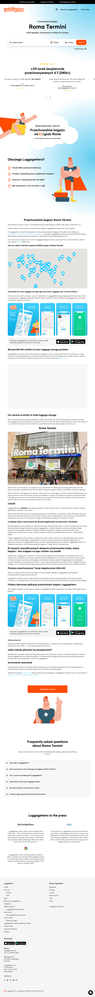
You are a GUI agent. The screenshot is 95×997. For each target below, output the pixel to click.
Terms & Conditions (10, 929)
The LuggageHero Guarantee (15, 915)
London (51, 893)
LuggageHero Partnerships (15, 909)
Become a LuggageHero (69, 9)
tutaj (26, 646)
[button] (90, 992)
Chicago (52, 890)
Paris (50, 898)
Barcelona (52, 887)
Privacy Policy (8, 926)
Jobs (7, 895)
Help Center (8, 912)
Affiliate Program (9, 907)
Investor (8, 893)
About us (7, 890)
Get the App (85, 9)
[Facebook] (4, 980)
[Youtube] (13, 980)
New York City (54, 895)
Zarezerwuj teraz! (47, 689)
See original (36, 79)
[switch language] (56, 9)
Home (6, 887)
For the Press (8, 918)
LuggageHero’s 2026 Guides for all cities (17, 923)
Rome (19, 242)
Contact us (7, 976)
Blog (5, 898)
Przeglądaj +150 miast (56, 906)
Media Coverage (11, 920)
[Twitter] (7, 980)
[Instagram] (10, 980)
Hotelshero (7, 904)
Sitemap (6, 932)
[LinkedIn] (16, 980)
